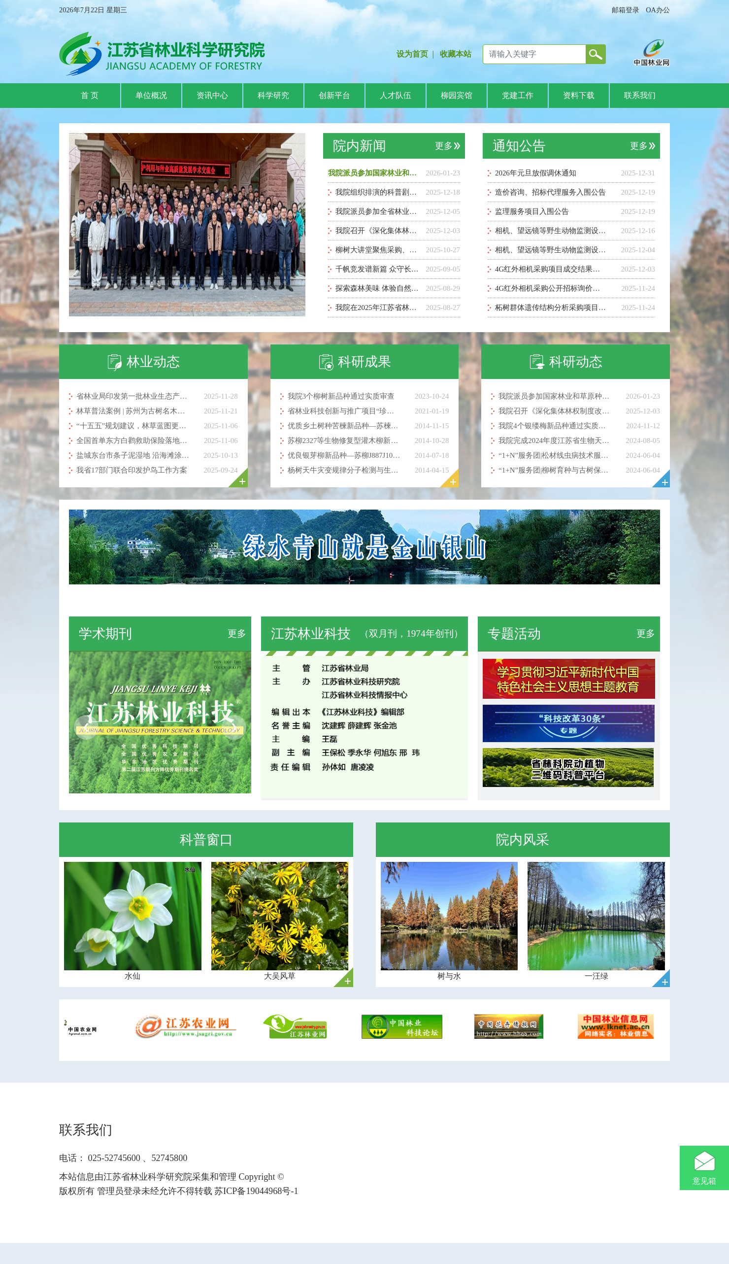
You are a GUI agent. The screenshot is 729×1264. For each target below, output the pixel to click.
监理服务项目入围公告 (532, 211)
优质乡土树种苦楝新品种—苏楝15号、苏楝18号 (344, 426)
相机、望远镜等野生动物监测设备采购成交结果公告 (551, 231)
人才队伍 (395, 95)
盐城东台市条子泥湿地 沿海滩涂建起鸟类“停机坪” (132, 455)
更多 (444, 146)
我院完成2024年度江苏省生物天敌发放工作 (554, 440)
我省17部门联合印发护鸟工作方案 (131, 470)
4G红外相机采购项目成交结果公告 (551, 269)
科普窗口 (206, 839)
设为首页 (412, 54)
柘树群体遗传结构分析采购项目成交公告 (551, 307)
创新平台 (334, 95)
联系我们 (640, 95)
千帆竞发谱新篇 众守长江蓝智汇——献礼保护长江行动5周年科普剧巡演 (379, 269)
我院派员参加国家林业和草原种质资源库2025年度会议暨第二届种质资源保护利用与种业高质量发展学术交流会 (374, 173)
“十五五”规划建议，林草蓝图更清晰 (132, 426)
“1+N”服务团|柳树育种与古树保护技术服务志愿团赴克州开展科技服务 (554, 470)
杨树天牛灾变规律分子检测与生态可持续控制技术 (344, 470)
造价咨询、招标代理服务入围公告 (550, 192)
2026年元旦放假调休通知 (535, 173)
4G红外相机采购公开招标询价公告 (551, 288)
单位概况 (151, 95)
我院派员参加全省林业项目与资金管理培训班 (379, 211)
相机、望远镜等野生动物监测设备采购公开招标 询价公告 (551, 250)
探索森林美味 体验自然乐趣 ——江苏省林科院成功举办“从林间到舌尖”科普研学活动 (379, 288)
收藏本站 (455, 54)
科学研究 (273, 95)
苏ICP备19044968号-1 (255, 1191)
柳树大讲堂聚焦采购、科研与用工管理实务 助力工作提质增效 (379, 250)
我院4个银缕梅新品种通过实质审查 (554, 426)
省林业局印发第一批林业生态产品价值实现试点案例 (132, 396)
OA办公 (658, 10)
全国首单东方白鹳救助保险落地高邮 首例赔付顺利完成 (132, 440)
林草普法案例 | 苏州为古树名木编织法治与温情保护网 (132, 411)
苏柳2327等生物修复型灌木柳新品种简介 (344, 440)
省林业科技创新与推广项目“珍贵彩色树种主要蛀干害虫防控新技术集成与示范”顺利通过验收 (344, 411)
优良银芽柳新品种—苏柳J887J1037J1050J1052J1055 (344, 455)
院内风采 (522, 839)
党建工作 (517, 95)
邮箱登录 (625, 10)
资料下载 (579, 95)
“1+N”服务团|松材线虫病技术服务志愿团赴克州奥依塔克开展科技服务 (554, 455)
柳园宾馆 (456, 95)
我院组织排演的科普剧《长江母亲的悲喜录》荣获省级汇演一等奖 (379, 192)
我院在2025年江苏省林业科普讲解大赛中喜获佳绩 (379, 307)
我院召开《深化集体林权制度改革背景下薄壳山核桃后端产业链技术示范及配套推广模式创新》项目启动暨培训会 (379, 231)
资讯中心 (212, 95)
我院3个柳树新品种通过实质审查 (341, 396)
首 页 (90, 95)
